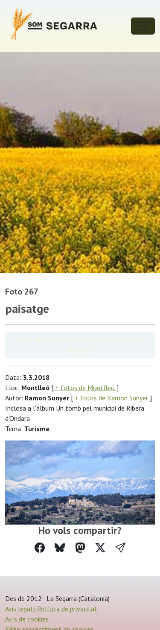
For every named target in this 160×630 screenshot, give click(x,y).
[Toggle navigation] (143, 26)
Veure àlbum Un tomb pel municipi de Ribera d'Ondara (80, 344)
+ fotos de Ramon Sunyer (111, 398)
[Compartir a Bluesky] (60, 547)
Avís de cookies (27, 619)
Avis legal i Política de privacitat (51, 608)
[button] (120, 547)
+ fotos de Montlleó (84, 387)
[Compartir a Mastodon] (80, 547)
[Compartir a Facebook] (40, 547)
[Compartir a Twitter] (100, 547)
